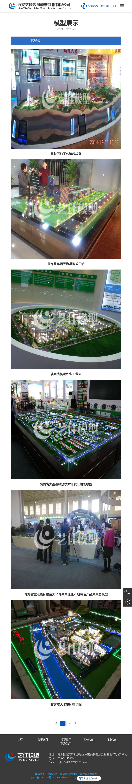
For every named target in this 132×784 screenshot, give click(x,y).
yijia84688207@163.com (73, 762)
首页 (20, 739)
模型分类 (34, 40)
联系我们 (66, 743)
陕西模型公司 (55, 774)
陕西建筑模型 (89, 774)
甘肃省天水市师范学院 (66, 704)
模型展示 (66, 739)
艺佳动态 (89, 739)
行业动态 (112, 739)
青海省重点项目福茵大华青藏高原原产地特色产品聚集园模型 (66, 594)
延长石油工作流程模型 (66, 154)
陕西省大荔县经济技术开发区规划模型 (66, 484)
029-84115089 (66, 758)
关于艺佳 (42, 739)
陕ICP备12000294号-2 (42, 777)
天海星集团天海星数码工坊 (66, 264)
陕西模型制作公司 (72, 774)
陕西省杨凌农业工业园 (66, 374)
